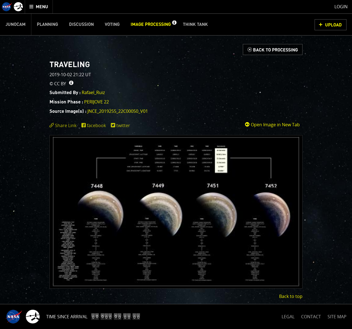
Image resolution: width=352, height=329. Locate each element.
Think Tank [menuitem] (195, 24)
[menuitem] (39, 6)
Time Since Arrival (66, 316)
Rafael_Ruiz (93, 92)
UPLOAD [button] (333, 25)
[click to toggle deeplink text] (64, 126)
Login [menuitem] (341, 7)
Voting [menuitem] (112, 24)
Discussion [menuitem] (81, 24)
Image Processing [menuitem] (151, 24)
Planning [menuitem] (47, 24)
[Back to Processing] (272, 49)
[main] (176, 164)
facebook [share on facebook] (96, 125)
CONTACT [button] (311, 317)
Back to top (290, 296)
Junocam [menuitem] (16, 24)
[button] (174, 24)
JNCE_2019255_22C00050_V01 (117, 111)
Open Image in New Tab (272, 125)
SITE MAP (337, 317)
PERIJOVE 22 (96, 102)
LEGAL (288, 316)
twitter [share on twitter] (123, 125)
